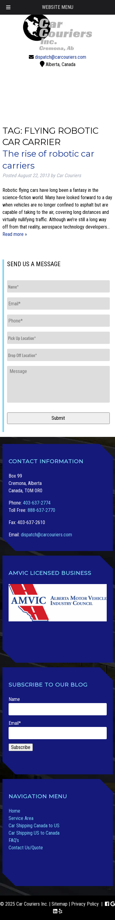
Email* (58, 729)
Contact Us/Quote (26, 848)
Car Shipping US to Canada (34, 833)
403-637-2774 (37, 503)
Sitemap (59, 904)
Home (14, 811)
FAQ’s (14, 840)
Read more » (14, 234)
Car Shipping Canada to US (34, 826)
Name (58, 705)
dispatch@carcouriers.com (60, 57)
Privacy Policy (85, 904)
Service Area (21, 818)
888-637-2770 (41, 510)
